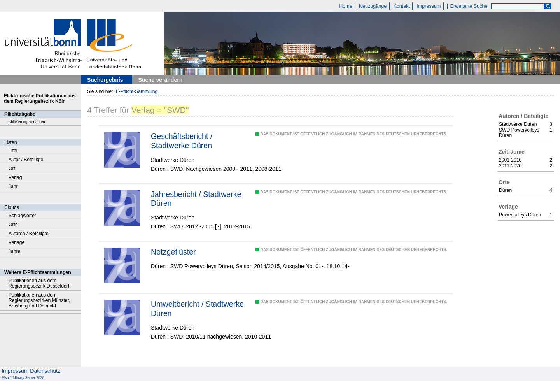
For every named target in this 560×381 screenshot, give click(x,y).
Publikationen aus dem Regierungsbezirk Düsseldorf (39, 283)
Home (345, 6)
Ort (12, 168)
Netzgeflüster (173, 252)
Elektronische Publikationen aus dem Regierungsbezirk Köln (40, 98)
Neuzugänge (373, 6)
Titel (13, 150)
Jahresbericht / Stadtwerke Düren (196, 199)
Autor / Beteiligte (26, 159)
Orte (13, 224)
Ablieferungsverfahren (27, 121)
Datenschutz (45, 371)
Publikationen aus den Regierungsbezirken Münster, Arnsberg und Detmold (39, 300)
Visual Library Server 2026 (23, 378)
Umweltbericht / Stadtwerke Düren (197, 309)
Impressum (428, 6)
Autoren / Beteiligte (29, 233)
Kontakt (401, 6)
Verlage (16, 242)
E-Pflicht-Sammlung (137, 91)
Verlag (15, 177)
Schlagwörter (22, 215)
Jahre (14, 251)
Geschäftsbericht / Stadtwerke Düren (181, 141)
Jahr (13, 186)
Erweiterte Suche (469, 6)
